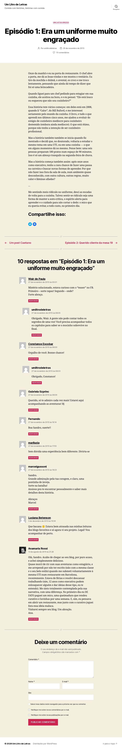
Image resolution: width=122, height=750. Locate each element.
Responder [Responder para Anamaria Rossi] (33, 619)
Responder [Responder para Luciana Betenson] (33, 539)
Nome (31, 682)
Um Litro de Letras (16, 4)
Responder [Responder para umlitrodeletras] (36, 335)
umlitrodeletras (50, 48)
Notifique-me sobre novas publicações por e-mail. (50, 715)
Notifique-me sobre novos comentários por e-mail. (50, 710)
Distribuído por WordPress (45, 743)
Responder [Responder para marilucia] (33, 458)
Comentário (33, 659)
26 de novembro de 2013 (73, 48)
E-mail (65, 682)
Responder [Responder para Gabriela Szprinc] (33, 410)
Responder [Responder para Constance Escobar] (33, 359)
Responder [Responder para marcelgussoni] (33, 509)
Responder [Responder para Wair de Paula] (33, 301)
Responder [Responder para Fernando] (33, 434)
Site (29, 693)
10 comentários (62, 52)
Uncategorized (61, 22)
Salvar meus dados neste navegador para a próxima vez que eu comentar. (58, 704)
